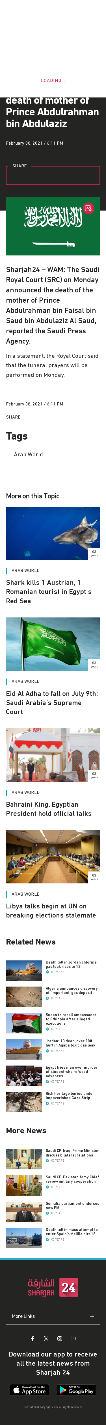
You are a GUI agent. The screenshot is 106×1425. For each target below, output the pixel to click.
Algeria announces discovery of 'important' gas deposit (72, 991)
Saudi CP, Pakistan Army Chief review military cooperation (72, 1179)
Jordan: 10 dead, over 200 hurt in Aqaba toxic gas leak (70, 1043)
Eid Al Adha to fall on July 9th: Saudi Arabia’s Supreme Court (52, 702)
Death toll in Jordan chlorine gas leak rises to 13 (71, 964)
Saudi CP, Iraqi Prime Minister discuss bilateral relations (72, 1153)
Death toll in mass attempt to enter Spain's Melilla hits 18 (72, 1232)
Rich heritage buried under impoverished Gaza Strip (70, 1096)
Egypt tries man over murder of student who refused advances (72, 1072)
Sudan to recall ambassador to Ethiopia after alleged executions (71, 1019)
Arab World (26, 681)
